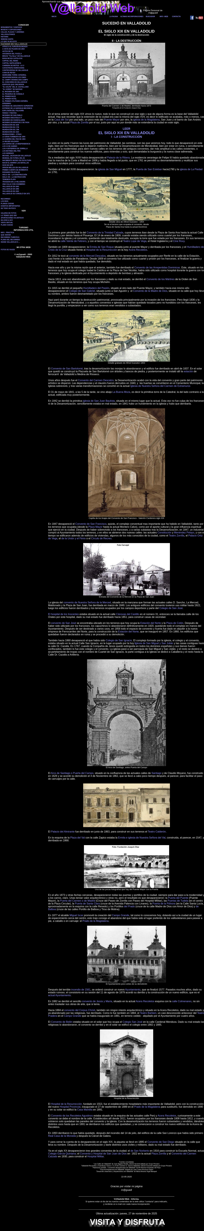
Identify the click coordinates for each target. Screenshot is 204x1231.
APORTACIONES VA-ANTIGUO (12, 218)
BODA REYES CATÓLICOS (12, 58)
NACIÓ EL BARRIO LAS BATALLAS (15, 163)
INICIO (54, 16)
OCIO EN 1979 (7, 165)
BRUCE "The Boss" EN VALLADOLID (16, 56)
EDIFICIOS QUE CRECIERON (13, 84)
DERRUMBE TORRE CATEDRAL (14, 75)
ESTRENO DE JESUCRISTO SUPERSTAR (17, 106)
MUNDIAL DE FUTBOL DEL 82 (13, 158)
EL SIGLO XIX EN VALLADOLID (126, 133)
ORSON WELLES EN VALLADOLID (15, 167)
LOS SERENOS (8, 153)
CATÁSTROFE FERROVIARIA (13, 68)
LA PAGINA (113, 16)
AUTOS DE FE (7, 51)
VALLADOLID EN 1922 (10, 191)
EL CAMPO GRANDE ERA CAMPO (15, 80)
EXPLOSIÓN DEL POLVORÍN (13, 110)
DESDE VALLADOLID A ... (10, 242)
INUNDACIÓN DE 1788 (10, 129)
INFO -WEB (164, 16)
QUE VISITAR (6, 235)
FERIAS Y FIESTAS (9, 113)
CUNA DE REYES (8, 73)
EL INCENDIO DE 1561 (10, 92)
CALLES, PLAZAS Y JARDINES (12, 32)
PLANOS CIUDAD (7, 203)
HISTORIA (4, 37)
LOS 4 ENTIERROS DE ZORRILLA (15, 148)
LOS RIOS (4, 201)
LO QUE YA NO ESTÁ (9, 41)
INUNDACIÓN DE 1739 (10, 127)
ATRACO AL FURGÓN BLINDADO (14, 46)
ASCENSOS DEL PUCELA (12, 54)
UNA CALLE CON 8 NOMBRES (13, 184)
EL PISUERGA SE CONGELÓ (13, 94)
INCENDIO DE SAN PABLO (12, 115)
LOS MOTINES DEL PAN (11, 151)
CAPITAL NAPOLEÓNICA (11, 63)
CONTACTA (176, 16)
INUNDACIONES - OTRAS (11, 134)
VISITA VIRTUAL (7, 222)
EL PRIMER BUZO (9, 96)
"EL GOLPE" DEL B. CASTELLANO (15, 87)
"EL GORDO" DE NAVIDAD (12, 89)
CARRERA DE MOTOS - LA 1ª (13, 65)
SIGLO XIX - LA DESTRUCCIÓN (14, 177)
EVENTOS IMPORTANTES (10, 206)
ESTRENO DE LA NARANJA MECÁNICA (17, 108)
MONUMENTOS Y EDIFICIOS (11, 27)
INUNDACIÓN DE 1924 (10, 132)
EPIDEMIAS (6, 103)
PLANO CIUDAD (7, 225)
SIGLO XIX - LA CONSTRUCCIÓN (14, 175)
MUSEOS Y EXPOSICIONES (11, 30)
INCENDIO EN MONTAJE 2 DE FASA (15, 122)
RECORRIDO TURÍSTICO (10, 237)
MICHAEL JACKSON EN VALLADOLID (16, 156)
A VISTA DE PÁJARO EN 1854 (13, 49)
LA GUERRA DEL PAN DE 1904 (13, 139)
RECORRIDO (5, 199)
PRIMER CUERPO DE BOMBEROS (15, 170)
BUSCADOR (150, 16)
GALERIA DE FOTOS (8, 213)
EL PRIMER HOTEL (9, 99)
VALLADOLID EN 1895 (10, 189)
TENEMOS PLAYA (9, 179)
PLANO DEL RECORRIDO (10, 240)
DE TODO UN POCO (8, 208)
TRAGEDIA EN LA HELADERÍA (13, 182)
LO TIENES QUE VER (9, 215)
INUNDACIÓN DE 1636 (10, 125)
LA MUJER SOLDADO (10, 141)
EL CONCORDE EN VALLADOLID (14, 82)
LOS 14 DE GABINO (9, 146)
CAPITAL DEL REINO (10, 61)
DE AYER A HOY (7, 220)
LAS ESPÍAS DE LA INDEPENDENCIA (16, 144)
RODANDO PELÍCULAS (11, 172)
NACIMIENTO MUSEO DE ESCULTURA (16, 160)
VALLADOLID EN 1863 (10, 186)
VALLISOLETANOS (8, 34)
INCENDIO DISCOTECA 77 (12, 118)
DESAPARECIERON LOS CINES (14, 77)
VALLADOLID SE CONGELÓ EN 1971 (16, 194)
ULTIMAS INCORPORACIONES (131, 16)
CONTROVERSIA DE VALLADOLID (15, 70)
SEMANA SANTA (7, 39)
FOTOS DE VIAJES (8, 250)
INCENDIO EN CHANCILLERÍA (13, 120)
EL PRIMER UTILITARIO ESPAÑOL (15, 101)
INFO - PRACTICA (7, 232)
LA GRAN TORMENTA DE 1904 (13, 137)
